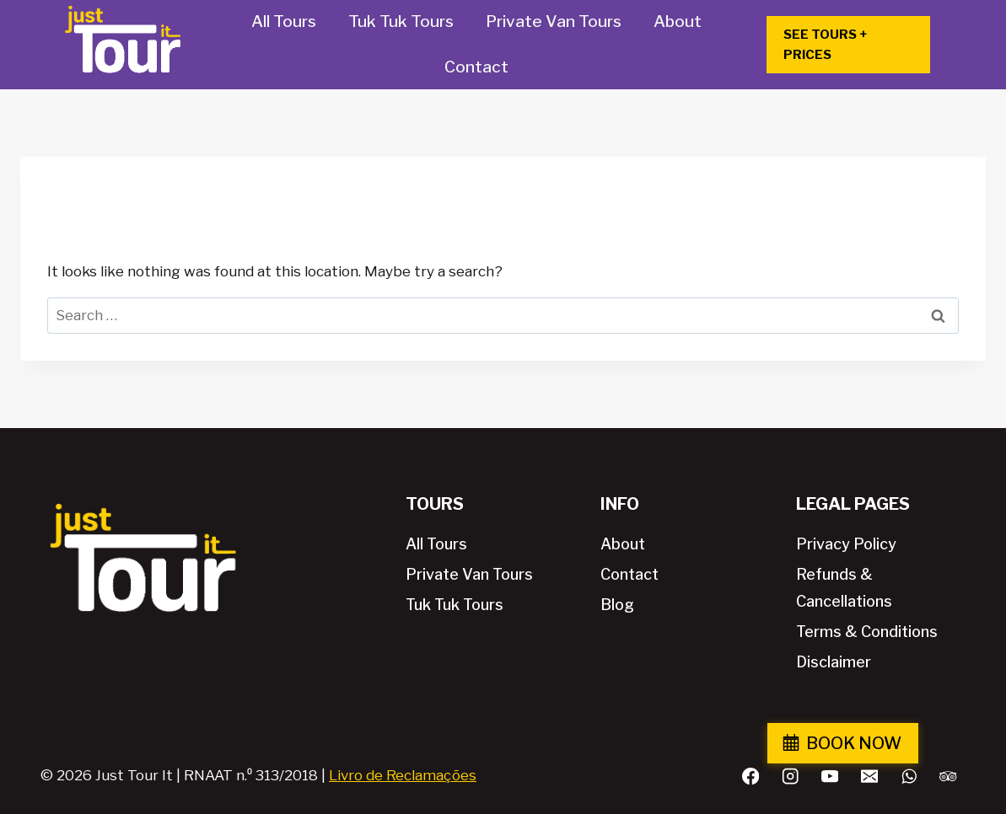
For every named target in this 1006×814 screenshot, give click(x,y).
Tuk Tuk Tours (401, 21)
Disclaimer (833, 662)
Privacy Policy (846, 544)
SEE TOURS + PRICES (825, 44)
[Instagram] (790, 775)
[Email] (869, 775)
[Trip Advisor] (948, 775)
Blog (617, 604)
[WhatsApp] (908, 775)
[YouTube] (829, 775)
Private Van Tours (553, 21)
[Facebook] (751, 775)
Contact (476, 67)
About (678, 21)
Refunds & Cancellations (844, 587)
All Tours (283, 21)
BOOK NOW (924, 743)
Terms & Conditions (867, 631)
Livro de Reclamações (402, 775)
